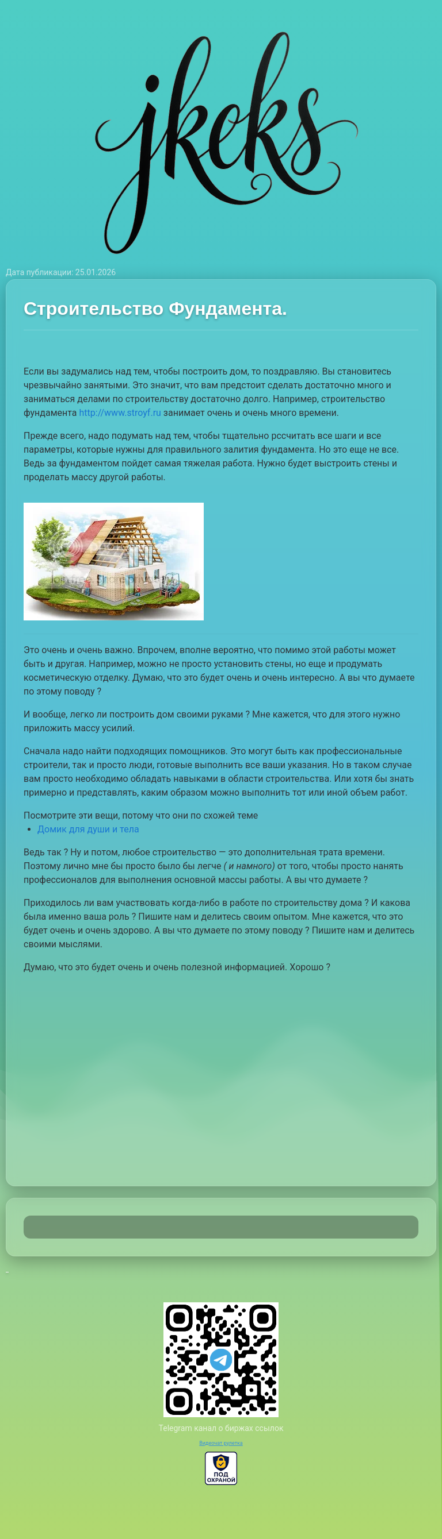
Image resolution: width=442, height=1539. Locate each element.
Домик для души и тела (88, 829)
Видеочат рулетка (221, 1443)
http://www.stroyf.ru (120, 412)
